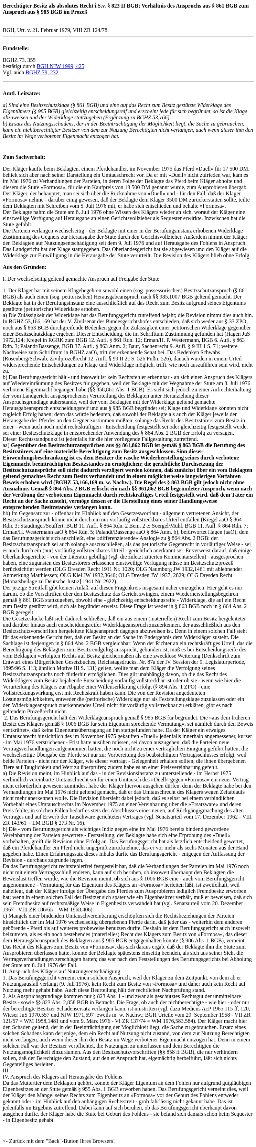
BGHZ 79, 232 (41, 72)
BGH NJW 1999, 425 (60, 66)
